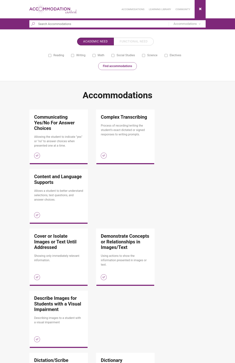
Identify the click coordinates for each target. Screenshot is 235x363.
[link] (56, 137)
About (36, 346)
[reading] (50, 55)
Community (99, 336)
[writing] (73, 55)
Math (98, 55)
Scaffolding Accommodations (110, 346)
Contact (37, 351)
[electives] (166, 55)
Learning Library (42, 341)
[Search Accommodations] (98, 24)
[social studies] (113, 55)
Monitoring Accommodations (109, 341)
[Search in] (188, 24)
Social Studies (123, 55)
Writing (78, 55)
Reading (56, 55)
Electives (172, 55)
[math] (94, 55)
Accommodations (43, 336)
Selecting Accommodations (108, 351)
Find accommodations (117, 66)
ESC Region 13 (200, 353)
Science (149, 55)
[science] (143, 55)
